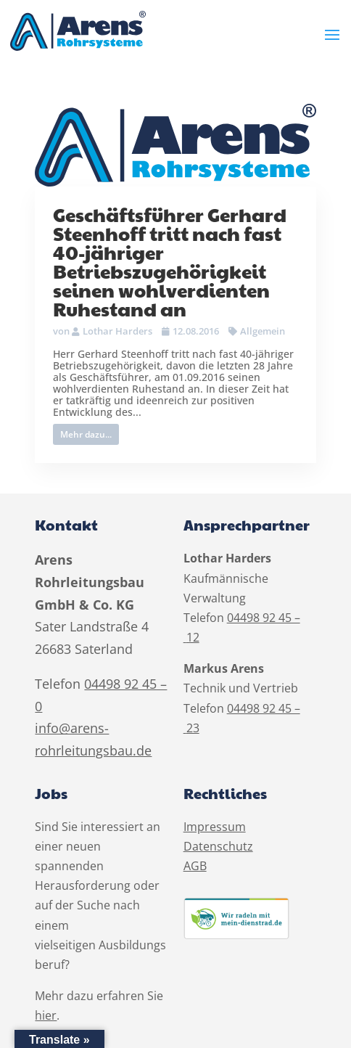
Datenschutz (218, 846)
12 (192, 637)
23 (192, 728)
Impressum (214, 827)
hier (46, 1015)
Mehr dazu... (86, 434)
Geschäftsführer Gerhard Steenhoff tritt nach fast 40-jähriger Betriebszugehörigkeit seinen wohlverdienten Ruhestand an (169, 261)
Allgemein (262, 330)
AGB (195, 866)
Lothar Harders (117, 330)
